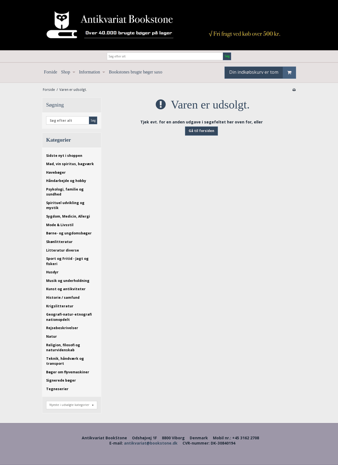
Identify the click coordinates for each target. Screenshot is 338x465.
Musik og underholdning (67, 280)
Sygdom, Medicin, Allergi (68, 216)
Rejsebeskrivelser (62, 328)
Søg (227, 56)
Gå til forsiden (201, 130)
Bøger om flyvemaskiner (67, 372)
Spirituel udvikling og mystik (65, 205)
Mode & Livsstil (59, 225)
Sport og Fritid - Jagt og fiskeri (67, 261)
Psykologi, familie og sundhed (65, 192)
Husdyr (52, 272)
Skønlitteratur (59, 241)
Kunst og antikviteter (66, 289)
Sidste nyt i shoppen (64, 155)
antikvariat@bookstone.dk (151, 443)
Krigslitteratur (59, 306)
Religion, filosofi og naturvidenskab (63, 347)
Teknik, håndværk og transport (65, 361)
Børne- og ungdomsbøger (69, 233)
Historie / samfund (63, 297)
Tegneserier (57, 389)
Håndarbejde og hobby (66, 180)
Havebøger (56, 172)
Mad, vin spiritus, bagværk (70, 164)
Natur (51, 336)
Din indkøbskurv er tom (262, 72)
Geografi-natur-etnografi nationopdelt (69, 317)
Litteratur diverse (62, 250)
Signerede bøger (61, 380)
